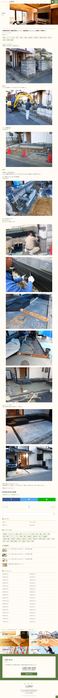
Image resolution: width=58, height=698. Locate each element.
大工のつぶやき (33, 522)
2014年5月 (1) (5, 606)
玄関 (8, 541)
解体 (25, 536)
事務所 (23, 541)
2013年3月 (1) (32, 621)
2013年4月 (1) (5, 621)
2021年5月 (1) (32, 577)
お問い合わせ (29, 674)
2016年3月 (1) (32, 588)
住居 (13, 37)
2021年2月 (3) (5, 580)
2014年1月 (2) (5, 609)
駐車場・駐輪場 (14, 541)
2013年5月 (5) (32, 618)
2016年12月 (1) (33, 585)
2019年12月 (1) (33, 580)
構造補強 (45, 536)
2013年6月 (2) (5, 618)
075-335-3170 (29, 668)
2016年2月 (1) (5, 591)
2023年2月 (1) (32, 574)
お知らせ (4, 522)
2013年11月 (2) (33, 609)
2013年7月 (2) (32, 615)
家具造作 (18, 538)
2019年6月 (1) (5, 582)
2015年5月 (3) (32, 594)
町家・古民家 (6, 536)
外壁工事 (36, 37)
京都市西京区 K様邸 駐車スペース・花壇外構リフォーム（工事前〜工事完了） (24, 30)
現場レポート (5, 34)
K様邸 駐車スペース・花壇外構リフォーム (10, 494)
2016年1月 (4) (32, 591)
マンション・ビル (14, 536)
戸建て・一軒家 (19, 37)
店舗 (40, 534)
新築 (17, 534)
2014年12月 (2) (5, 600)
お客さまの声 (32, 525)
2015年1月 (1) (32, 597)
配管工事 (30, 37)
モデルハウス (11, 534)
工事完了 (49, 37)
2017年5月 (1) (32, 582)
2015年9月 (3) (5, 594)
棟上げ (40, 536)
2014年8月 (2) (5, 603)
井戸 (20, 541)
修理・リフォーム (6, 37)
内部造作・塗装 (6, 538)
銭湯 (32, 541)
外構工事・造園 (43, 37)
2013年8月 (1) (5, 615)
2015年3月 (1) (5, 597)
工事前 (25, 37)
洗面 (4, 541)
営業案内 (5, 534)
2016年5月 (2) (5, 588)
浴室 (53, 538)
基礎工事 (35, 536)
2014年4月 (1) (32, 606)
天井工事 (29, 538)
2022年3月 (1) (5, 577)
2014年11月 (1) (33, 600)
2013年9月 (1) (32, 612)
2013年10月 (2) (5, 612)
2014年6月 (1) (32, 603)
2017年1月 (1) (5, 585)
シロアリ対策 (31, 534)
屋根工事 (35, 538)
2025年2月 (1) (5, 574)
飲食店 (28, 541)
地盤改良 (29, 536)
